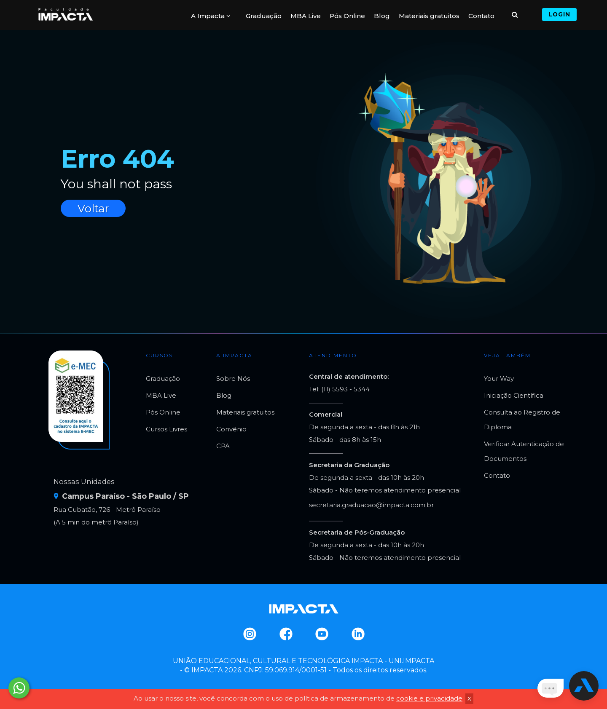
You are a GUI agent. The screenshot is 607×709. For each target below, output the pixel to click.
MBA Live (305, 16)
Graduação (264, 16)
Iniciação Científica (513, 395)
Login (559, 14)
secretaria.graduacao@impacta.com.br (371, 505)
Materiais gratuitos (429, 16)
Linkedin (358, 634)
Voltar (93, 208)
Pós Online (347, 16)
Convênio (231, 429)
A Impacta (211, 16)
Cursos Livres (166, 429)
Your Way (499, 379)
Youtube (321, 634)
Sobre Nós (233, 379)
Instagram (249, 634)
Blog (382, 16)
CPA (223, 446)
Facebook (286, 634)
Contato (481, 16)
